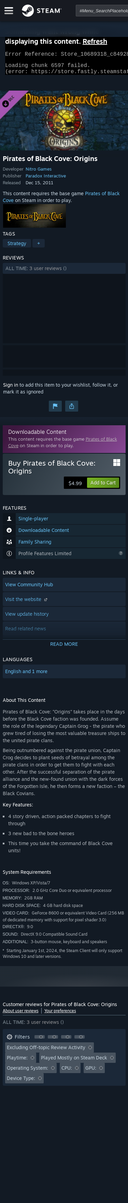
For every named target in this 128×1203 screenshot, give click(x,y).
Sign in (10, 389)
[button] (64, 272)
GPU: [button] (90, 1072)
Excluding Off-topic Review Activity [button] (46, 1051)
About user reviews (21, 1014)
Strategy (17, 247)
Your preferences (60, 1014)
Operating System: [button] (27, 1072)
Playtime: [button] (17, 1062)
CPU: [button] (66, 1072)
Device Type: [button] (21, 1082)
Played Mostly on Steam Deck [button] (74, 1062)
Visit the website (27, 603)
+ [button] (38, 247)
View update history (27, 618)
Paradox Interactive (46, 180)
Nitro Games (39, 173)
